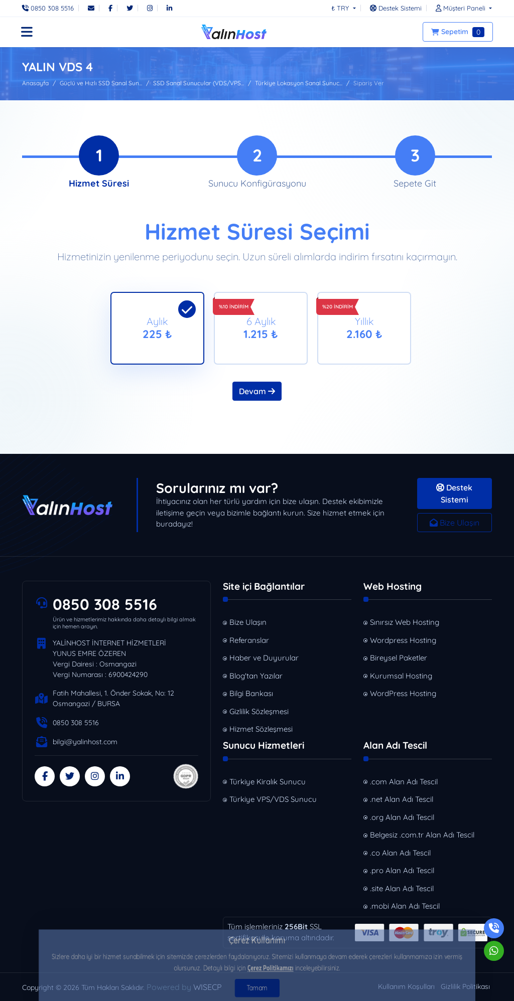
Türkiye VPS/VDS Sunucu (273, 799)
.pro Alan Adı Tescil (402, 870)
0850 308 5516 (105, 604)
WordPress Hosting (403, 693)
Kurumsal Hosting (401, 676)
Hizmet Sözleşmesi (261, 729)
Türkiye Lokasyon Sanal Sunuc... (298, 83)
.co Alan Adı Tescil (400, 853)
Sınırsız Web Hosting (404, 622)
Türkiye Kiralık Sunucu (267, 781)
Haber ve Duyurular (264, 657)
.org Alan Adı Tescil (402, 817)
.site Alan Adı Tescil (402, 888)
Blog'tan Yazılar (256, 676)
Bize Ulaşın (454, 523)
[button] (461, 8)
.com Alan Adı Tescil (404, 781)
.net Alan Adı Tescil (401, 799)
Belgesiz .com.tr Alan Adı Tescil (422, 835)
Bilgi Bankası (251, 693)
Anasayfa (35, 83)
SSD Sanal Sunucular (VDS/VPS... (198, 83)
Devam (257, 391)
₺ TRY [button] (341, 8)
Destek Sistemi (454, 493)
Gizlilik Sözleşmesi (259, 711)
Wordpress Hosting (403, 640)
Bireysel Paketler (398, 657)
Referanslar (249, 640)
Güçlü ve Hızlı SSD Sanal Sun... (101, 83)
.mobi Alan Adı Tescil (405, 906)
